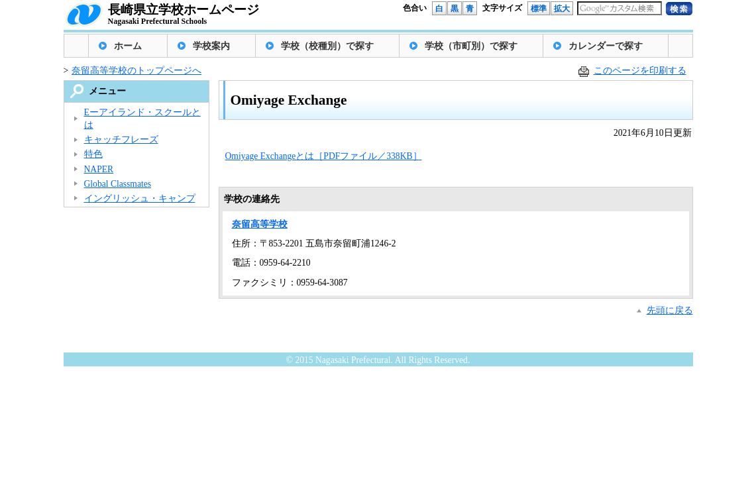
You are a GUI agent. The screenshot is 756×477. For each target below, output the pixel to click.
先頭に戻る (670, 310)
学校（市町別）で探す (471, 46)
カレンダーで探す (605, 46)
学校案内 (211, 46)
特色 (93, 154)
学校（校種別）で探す (327, 46)
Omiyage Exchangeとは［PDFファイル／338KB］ (323, 156)
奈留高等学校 (260, 224)
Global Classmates (118, 184)
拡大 (562, 8)
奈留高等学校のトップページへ (136, 71)
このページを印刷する (640, 71)
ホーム (128, 46)
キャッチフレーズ (121, 139)
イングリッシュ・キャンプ (139, 198)
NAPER (99, 169)
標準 (539, 8)
